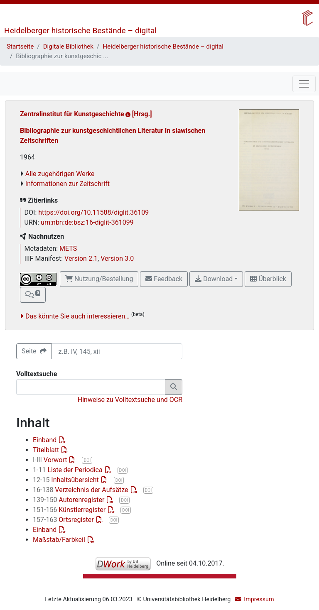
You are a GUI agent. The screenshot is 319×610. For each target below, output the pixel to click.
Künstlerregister (70, 510)
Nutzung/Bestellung (99, 279)
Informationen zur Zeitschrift (67, 184)
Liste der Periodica (68, 470)
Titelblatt (47, 450)
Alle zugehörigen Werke (60, 174)
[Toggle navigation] (304, 84)
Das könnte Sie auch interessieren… (77, 316)
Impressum (259, 599)
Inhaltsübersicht (67, 480)
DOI (87, 460)
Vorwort (51, 460)
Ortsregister (64, 520)
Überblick (268, 279)
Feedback (163, 279)
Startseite (20, 46)
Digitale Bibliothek (68, 46)
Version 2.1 (81, 258)
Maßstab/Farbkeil (60, 540)
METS (68, 248)
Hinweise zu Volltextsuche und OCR (130, 400)
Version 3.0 (117, 258)
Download (214, 279)
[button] (33, 295)
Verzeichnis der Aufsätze (81, 490)
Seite (34, 351)
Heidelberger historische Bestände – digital (80, 30)
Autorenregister (69, 500)
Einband (45, 440)
